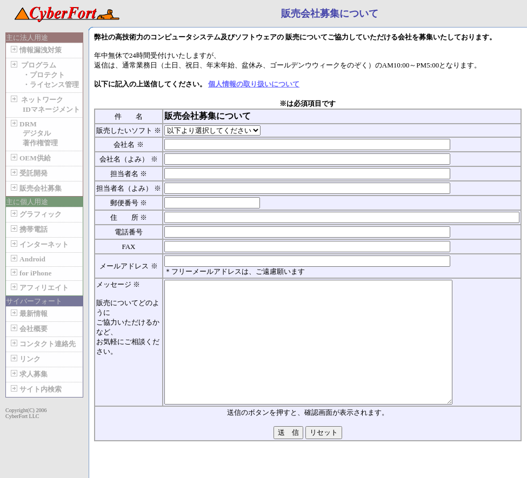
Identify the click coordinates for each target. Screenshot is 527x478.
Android (27, 259)
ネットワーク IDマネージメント (44, 104)
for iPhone (30, 273)
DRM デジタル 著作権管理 (33, 133)
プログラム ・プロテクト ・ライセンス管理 (44, 75)
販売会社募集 (35, 188)
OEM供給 (30, 158)
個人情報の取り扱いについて (253, 84)
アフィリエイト (39, 288)
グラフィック (35, 214)
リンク (25, 359)
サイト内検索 (35, 389)
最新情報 (28, 313)
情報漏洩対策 (35, 50)
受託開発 (28, 173)
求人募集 (28, 374)
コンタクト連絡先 (42, 344)
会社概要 (28, 329)
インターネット (39, 244)
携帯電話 (28, 229)
